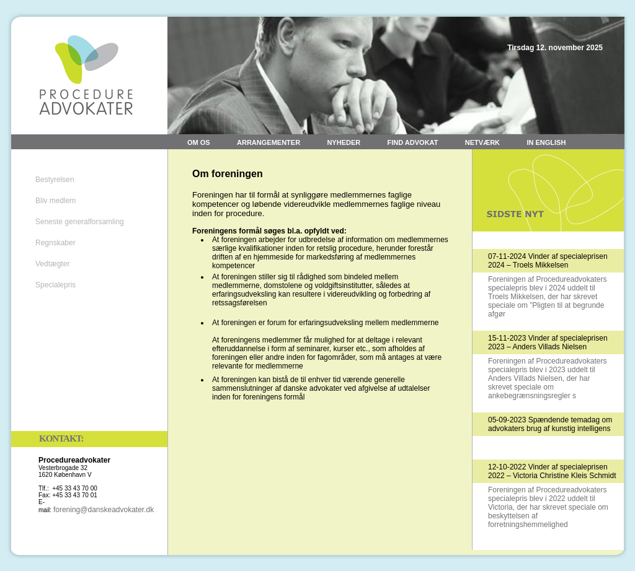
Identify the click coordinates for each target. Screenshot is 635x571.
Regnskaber (55, 242)
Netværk (482, 142)
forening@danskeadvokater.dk (103, 509)
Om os (198, 142)
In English (546, 142)
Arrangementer (268, 142)
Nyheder (343, 142)
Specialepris (55, 285)
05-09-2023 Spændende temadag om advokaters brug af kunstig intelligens (550, 424)
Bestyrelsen (54, 179)
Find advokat (413, 142)
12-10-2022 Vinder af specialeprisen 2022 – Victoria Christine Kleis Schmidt (552, 471)
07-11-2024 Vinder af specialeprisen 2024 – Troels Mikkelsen (548, 260)
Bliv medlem (55, 200)
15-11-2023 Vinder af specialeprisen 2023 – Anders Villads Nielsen (548, 342)
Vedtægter (52, 263)
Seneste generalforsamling (79, 221)
